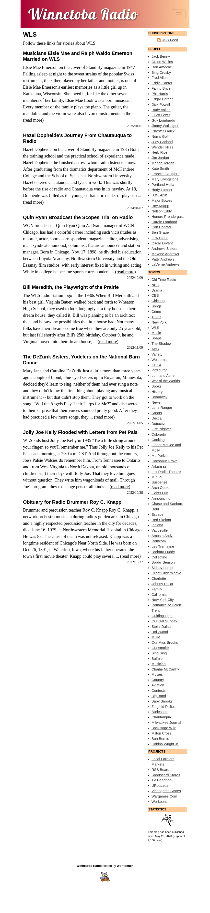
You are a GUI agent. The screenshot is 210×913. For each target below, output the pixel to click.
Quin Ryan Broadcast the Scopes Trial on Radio (78, 217)
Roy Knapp (160, 206)
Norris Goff (160, 136)
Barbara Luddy (163, 552)
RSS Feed (170, 40)
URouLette (160, 785)
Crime (156, 312)
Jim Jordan (160, 158)
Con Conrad (161, 227)
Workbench (160, 802)
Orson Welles (162, 62)
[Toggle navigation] (179, 14)
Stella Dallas (161, 627)
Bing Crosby (161, 72)
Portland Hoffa (163, 185)
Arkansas (159, 466)
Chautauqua (161, 717)
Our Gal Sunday (164, 621)
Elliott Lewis (161, 115)
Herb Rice (159, 152)
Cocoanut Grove (164, 461)
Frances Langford (165, 174)
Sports (157, 413)
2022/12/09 (135, 278)
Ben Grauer (161, 232)
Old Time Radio (164, 280)
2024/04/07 (135, 208)
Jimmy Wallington (165, 126)
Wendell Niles (162, 147)
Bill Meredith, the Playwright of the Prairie (71, 287)
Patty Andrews (163, 259)
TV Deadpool (162, 780)
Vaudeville (160, 530)
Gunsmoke (160, 648)
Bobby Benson (163, 562)
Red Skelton (161, 520)
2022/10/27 (135, 562)
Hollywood (160, 632)
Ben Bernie (160, 739)
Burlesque (160, 712)
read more (33, 120)
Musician (159, 664)
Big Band (159, 696)
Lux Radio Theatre (166, 472)
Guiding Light (162, 616)
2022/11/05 (135, 423)
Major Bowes (162, 200)
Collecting (159, 557)
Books (157, 386)
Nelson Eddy (162, 211)
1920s (156, 317)
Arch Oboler (161, 488)
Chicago (158, 301)
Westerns (159, 360)
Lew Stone (160, 238)
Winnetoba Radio (89, 866)
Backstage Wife (164, 728)
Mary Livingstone (165, 179)
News (156, 402)
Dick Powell (161, 104)
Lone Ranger (162, 407)
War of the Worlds (166, 381)
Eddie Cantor (162, 83)
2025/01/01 (135, 126)
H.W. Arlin (159, 195)
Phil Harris (160, 94)
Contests (159, 691)
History (157, 392)
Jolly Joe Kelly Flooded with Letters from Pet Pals (80, 432)
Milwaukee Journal (166, 722)
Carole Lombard (164, 222)
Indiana (157, 525)
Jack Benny (161, 56)
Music (156, 333)
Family (157, 589)
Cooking (158, 440)
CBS (155, 295)
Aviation (158, 685)
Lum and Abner (164, 376)
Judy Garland (162, 142)
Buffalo (157, 659)
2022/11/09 (135, 347)
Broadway (159, 397)
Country (158, 680)
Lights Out (160, 493)
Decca (157, 418)
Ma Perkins (160, 456)
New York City (163, 600)
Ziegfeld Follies (163, 707)
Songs (157, 306)
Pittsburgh (160, 370)
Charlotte (159, 578)
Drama (157, 290)
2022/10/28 (135, 492)
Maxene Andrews (165, 254)
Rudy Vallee (161, 110)
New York (159, 322)
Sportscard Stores (166, 775)
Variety (157, 354)
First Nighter (161, 429)
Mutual (157, 477)
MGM (156, 637)
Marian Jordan (163, 163)
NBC (155, 285)
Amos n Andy (162, 536)
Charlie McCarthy (165, 669)
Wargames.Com (164, 796)
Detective (159, 424)
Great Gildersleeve (166, 573)
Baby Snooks (162, 701)
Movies (157, 674)
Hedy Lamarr (162, 190)
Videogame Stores (166, 791)
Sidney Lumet (162, 568)
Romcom (159, 541)
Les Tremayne (163, 546)
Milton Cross (161, 733)
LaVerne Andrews (165, 264)
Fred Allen (160, 78)
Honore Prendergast (168, 217)
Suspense (159, 482)
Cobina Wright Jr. (165, 744)
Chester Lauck (163, 131)
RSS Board (160, 770)
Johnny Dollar (162, 584)
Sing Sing (159, 653)
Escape (157, 514)
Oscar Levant (162, 243)
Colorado (159, 434)
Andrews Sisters (164, 249)
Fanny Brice (161, 88)
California (159, 595)
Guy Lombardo (163, 120)
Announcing (161, 498)
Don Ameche (162, 67)
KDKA (156, 365)
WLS (155, 328)
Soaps (157, 338)
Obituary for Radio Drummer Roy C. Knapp (72, 502)
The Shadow (162, 344)
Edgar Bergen (163, 99)
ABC (155, 349)
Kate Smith (160, 168)
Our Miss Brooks (165, 642)
